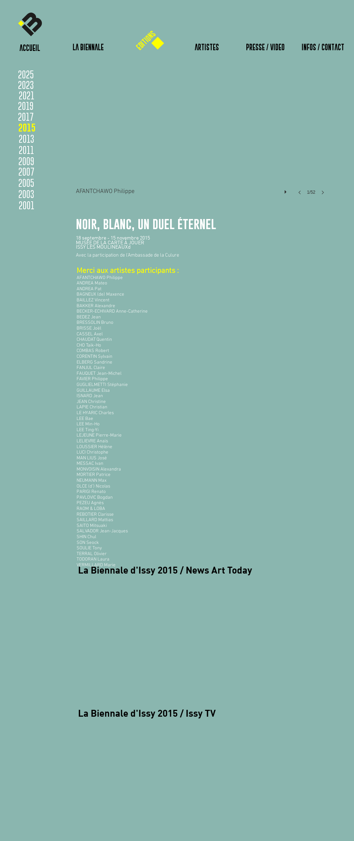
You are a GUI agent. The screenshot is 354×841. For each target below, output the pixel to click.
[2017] (38, 117)
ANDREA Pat (89, 289)
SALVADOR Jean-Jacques (102, 531)
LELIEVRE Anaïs (92, 441)
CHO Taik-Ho (89, 345)
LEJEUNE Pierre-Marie (99, 435)
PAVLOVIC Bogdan (95, 498)
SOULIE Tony (89, 548)
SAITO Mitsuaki (92, 526)
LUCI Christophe (92, 452)
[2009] (26, 161)
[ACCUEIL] (29, 48)
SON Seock (88, 543)
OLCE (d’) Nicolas (93, 486)
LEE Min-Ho (88, 424)
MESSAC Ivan (90, 464)
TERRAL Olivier (92, 554)
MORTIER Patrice (94, 475)
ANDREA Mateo (92, 283)
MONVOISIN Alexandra (99, 469)
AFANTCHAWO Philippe (100, 278)
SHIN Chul (86, 537)
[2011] (26, 150)
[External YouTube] (164, 632)
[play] (286, 190)
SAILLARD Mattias (95, 520)
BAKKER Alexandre (96, 306)
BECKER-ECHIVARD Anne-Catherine (112, 311)
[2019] (38, 106)
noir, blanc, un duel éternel (147, 223)
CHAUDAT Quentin (94, 340)
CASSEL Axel (90, 334)
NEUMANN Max (92, 481)
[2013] (26, 139)
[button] (202, 139)
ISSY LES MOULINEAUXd (103, 247)
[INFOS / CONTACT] (323, 47)
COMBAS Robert (93, 351)
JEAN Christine (91, 402)
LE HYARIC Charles (95, 413)
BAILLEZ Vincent (93, 300)
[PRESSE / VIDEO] (265, 47)
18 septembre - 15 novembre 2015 (113, 238)
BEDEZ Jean (89, 317)
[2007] (26, 171)
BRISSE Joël (89, 328)
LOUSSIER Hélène (94, 447)
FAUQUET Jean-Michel (99, 374)
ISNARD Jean (90, 396)
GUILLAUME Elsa (93, 391)
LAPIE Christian (92, 407)
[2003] (26, 194)
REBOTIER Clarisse (95, 515)
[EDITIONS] (146, 40)
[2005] (26, 183)
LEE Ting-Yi (88, 430)
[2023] (38, 85)
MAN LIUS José (92, 458)
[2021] (26, 95)
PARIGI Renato (91, 492)
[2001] (26, 205)
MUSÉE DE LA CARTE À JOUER (110, 242)
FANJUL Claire (91, 368)
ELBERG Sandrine (94, 362)
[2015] (26, 127)
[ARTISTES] (206, 47)
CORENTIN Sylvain (94, 357)
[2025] (26, 74)
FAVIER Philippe (92, 379)
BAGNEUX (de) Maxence (100, 294)
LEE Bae (85, 419)
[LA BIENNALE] (88, 47)
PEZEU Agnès (90, 503)
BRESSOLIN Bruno (95, 323)
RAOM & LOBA (91, 509)
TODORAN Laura (93, 559)
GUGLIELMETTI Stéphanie (102, 385)
